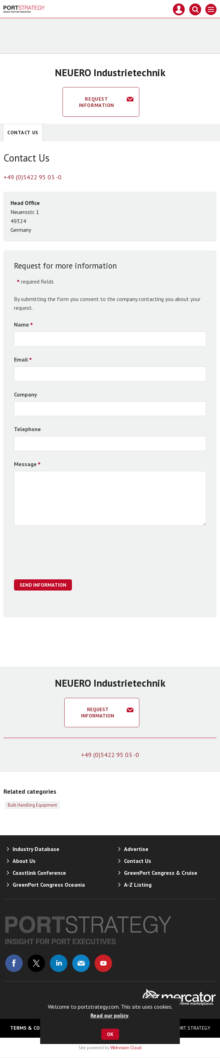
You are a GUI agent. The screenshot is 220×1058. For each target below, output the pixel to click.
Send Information (43, 585)
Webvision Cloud (125, 1047)
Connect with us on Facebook (14, 963)
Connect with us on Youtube (103, 963)
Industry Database (36, 848)
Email (21, 359)
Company (25, 394)
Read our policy (109, 1015)
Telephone (27, 429)
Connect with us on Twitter (36, 963)
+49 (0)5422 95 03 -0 (32, 177)
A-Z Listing (138, 884)
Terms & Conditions (36, 1028)
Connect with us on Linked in (59, 963)
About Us (24, 860)
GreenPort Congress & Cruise (160, 872)
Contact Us (22, 132)
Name (21, 324)
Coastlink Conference (39, 872)
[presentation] (67, 556)
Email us (81, 963)
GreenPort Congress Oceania (49, 884)
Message (25, 463)
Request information (96, 102)
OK (110, 1034)
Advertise (136, 848)
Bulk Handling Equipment (32, 805)
